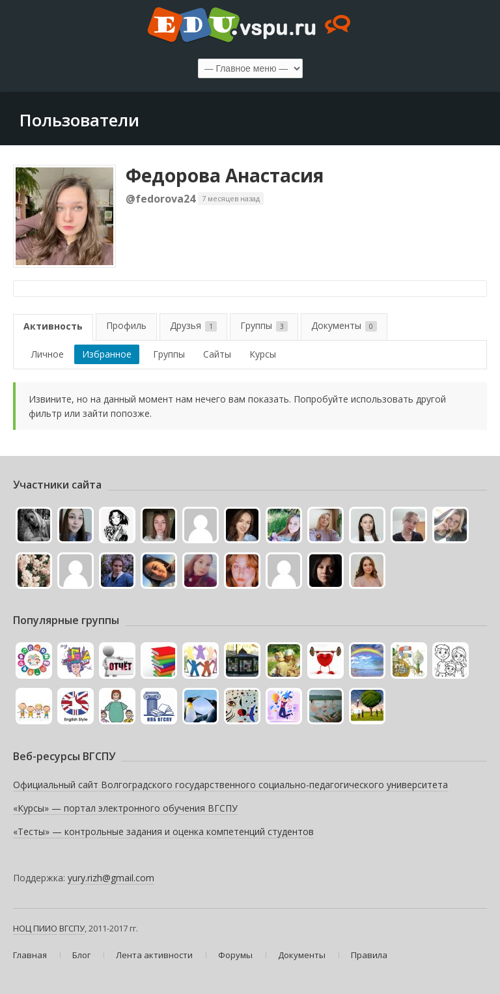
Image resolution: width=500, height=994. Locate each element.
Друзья (193, 325)
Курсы (262, 354)
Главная (30, 955)
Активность (53, 326)
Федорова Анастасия (225, 175)
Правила (369, 955)
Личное (47, 354)
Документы (344, 325)
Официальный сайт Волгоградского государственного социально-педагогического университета (230, 784)
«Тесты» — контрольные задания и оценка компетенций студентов (163, 831)
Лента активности (154, 955)
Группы (264, 325)
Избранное (107, 354)
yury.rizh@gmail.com (111, 878)
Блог (81, 955)
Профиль (126, 325)
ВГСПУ (72, 928)
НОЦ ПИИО (35, 928)
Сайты (217, 354)
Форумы (235, 955)
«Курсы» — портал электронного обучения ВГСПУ (125, 808)
